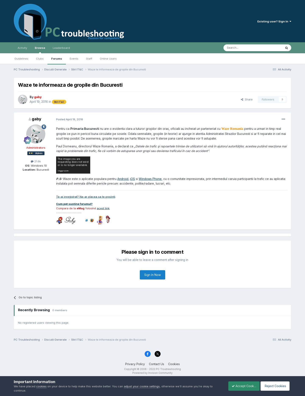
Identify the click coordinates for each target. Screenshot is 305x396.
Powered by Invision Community (152, 372)
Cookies (174, 364)
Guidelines (21, 58)
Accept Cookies (242, 386)
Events (74, 58)
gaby (36, 119)
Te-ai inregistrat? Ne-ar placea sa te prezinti (85, 196)
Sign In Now (152, 275)
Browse (40, 49)
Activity (22, 47)
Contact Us (156, 364)
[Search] (241, 47)
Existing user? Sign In (274, 21)
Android (122, 179)
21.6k (36, 161)
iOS (132, 179)
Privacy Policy (135, 364)
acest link (103, 208)
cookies (41, 386)
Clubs (40, 58)
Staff (89, 58)
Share (247, 99)
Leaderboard (61, 47)
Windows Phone (150, 179)
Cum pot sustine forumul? (74, 204)
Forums (56, 58)
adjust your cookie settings (142, 386)
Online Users (108, 58)
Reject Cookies (276, 386)
